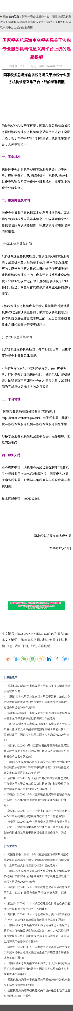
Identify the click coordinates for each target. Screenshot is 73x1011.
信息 (9, 646)
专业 (52, 639)
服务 (60, 639)
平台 (25, 646)
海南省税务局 (30, 639)
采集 (17, 646)
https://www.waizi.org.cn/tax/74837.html (43, 633)
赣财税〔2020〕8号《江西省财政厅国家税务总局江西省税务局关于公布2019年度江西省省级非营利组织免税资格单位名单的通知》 (36, 751)
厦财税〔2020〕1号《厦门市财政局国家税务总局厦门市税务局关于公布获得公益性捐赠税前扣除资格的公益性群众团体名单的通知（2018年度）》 (36, 784)
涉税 (44, 639)
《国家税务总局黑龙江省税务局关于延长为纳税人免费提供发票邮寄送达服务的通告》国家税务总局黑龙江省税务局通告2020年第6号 (37, 702)
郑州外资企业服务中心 (35, 16)
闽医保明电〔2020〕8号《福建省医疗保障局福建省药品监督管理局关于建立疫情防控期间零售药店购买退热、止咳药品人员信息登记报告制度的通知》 (36, 860)
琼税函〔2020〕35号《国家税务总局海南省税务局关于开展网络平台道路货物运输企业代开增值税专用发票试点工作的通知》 (37, 952)
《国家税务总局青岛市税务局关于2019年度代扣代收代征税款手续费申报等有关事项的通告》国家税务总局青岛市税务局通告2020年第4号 (37, 767)
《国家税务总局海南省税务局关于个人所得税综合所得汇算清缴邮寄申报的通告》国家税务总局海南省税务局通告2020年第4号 (37, 969)
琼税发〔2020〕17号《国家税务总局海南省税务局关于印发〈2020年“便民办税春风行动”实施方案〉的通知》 (37, 800)
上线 (33, 646)
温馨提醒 (44, 646)
